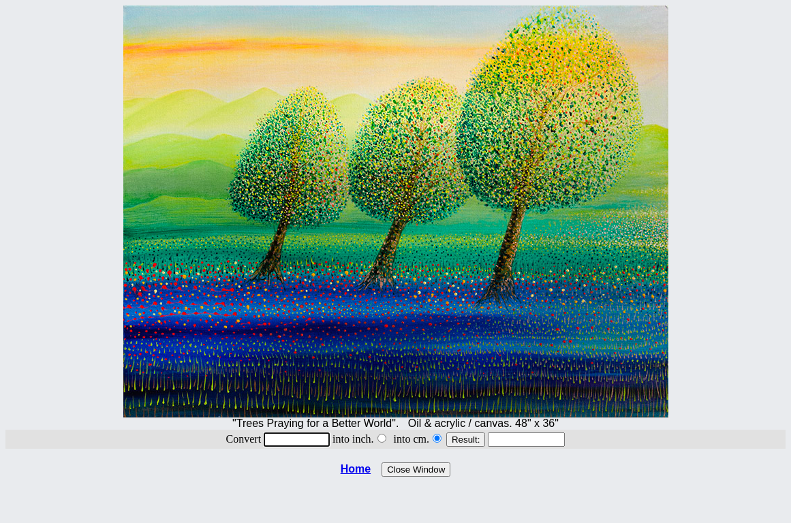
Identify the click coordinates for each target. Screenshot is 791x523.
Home (356, 469)
